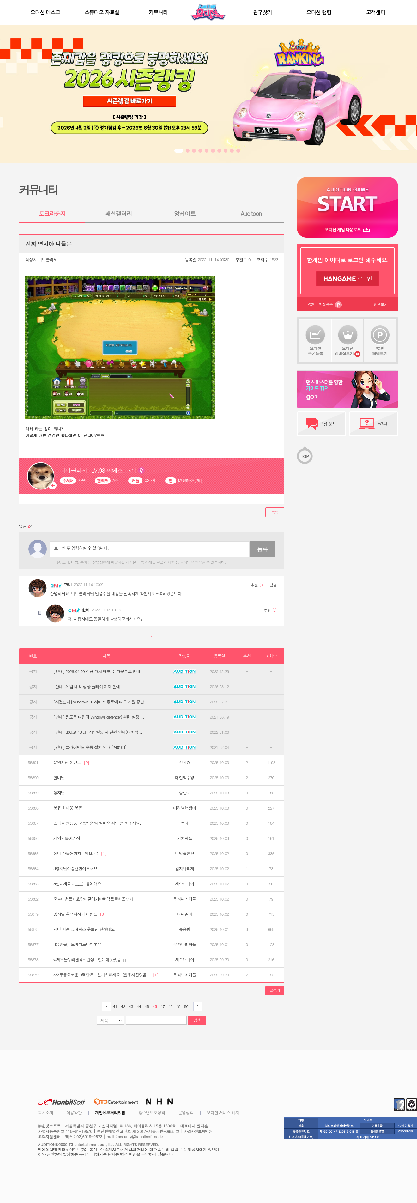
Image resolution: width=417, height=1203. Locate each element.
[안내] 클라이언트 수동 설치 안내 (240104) (89, 747)
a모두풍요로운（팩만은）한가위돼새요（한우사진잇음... (105, 974)
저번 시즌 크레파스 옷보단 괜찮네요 (83, 929)
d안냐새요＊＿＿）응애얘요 (77, 883)
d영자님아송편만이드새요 (75, 868)
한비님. (59, 777)
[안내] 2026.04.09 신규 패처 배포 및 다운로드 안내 (96, 671)
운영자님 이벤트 (71, 762)
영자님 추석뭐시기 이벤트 (79, 914)
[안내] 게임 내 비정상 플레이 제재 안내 (86, 686)
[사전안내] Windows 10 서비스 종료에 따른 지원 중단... (100, 701)
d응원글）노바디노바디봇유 (77, 944)
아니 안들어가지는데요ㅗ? (79, 853)
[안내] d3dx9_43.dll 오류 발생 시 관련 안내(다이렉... (97, 732)
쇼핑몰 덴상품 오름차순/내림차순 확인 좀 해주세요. (97, 823)
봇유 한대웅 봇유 (67, 808)
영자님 (59, 792)
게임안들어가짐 (66, 838)
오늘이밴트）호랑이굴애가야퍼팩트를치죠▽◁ (93, 899)
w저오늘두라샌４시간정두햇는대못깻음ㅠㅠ (90, 959)
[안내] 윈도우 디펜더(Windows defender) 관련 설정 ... (98, 717)
